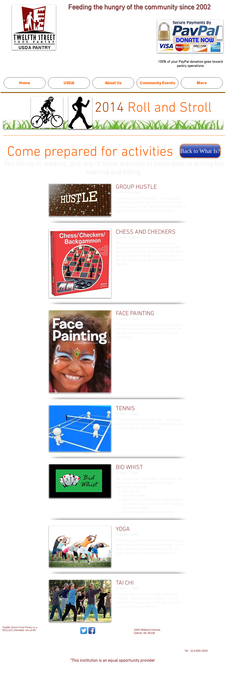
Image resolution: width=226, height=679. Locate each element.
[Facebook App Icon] (91, 630)
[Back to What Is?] (200, 151)
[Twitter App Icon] (83, 630)
